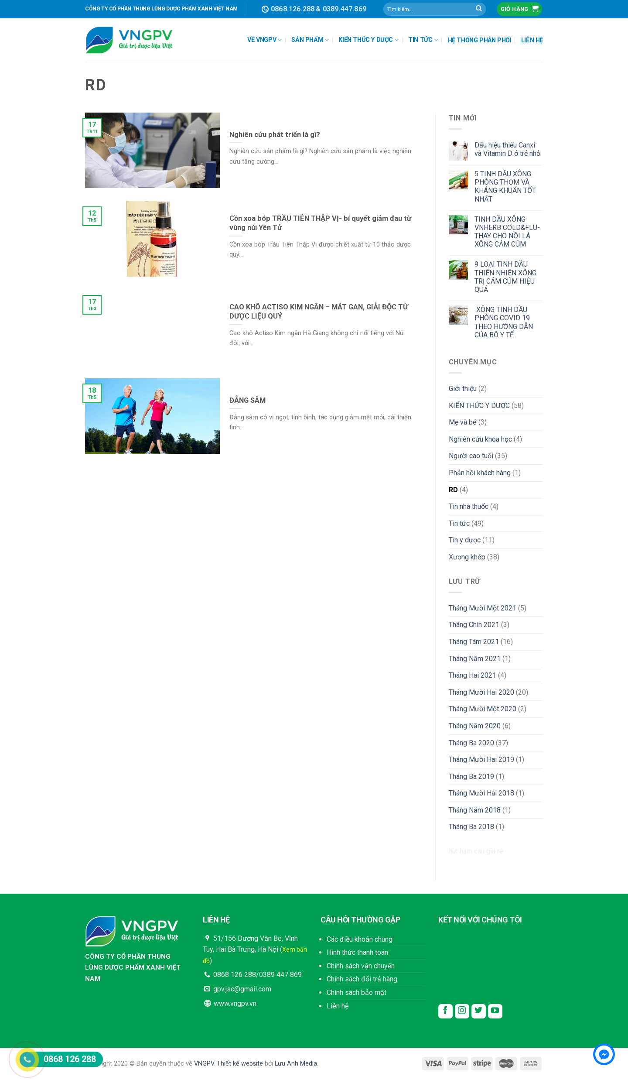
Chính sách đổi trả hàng (362, 979)
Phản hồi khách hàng (480, 473)
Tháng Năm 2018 (475, 810)
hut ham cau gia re (476, 851)
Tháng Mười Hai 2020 (481, 692)
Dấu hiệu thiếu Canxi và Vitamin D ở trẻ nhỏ (507, 149)
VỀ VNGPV (264, 40)
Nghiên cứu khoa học (480, 439)
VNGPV (204, 1063)
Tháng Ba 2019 (471, 776)
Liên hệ (337, 1006)
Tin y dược (465, 540)
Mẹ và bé (463, 422)
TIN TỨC (423, 40)
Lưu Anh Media (296, 1063)
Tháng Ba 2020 (471, 743)
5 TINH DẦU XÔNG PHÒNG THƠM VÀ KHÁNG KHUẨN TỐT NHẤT (505, 186)
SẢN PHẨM (310, 40)
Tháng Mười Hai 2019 (481, 759)
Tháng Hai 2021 (472, 675)
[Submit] (478, 9)
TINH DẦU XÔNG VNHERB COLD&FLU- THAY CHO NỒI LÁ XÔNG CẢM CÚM (507, 232)
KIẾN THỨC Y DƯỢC (368, 40)
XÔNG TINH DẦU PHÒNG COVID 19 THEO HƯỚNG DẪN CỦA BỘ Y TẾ (503, 322)
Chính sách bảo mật (356, 992)
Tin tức (459, 523)
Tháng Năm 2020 (475, 726)
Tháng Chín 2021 (474, 625)
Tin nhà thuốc (468, 506)
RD (453, 490)
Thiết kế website (240, 1063)
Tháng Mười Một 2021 (482, 608)
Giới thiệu (463, 388)
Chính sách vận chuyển (361, 966)
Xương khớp (467, 557)
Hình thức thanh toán (357, 952)
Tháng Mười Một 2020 (482, 709)
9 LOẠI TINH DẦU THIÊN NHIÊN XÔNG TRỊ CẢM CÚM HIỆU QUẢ (505, 277)
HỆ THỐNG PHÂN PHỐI (480, 40)
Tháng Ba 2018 (471, 827)
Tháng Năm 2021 (475, 659)
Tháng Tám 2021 (474, 642)
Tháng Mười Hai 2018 (481, 793)
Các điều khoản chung (359, 939)
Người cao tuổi (471, 456)
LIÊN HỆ (532, 40)
